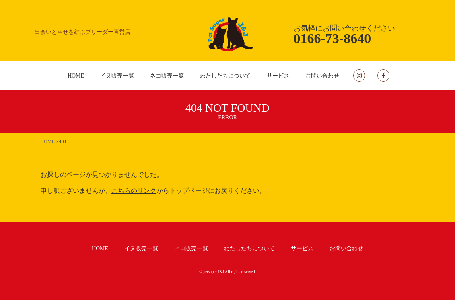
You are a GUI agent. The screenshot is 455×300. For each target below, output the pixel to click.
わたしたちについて (225, 76)
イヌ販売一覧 (117, 76)
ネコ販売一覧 (167, 76)
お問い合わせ (322, 76)
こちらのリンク (133, 190)
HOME (76, 76)
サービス (278, 76)
